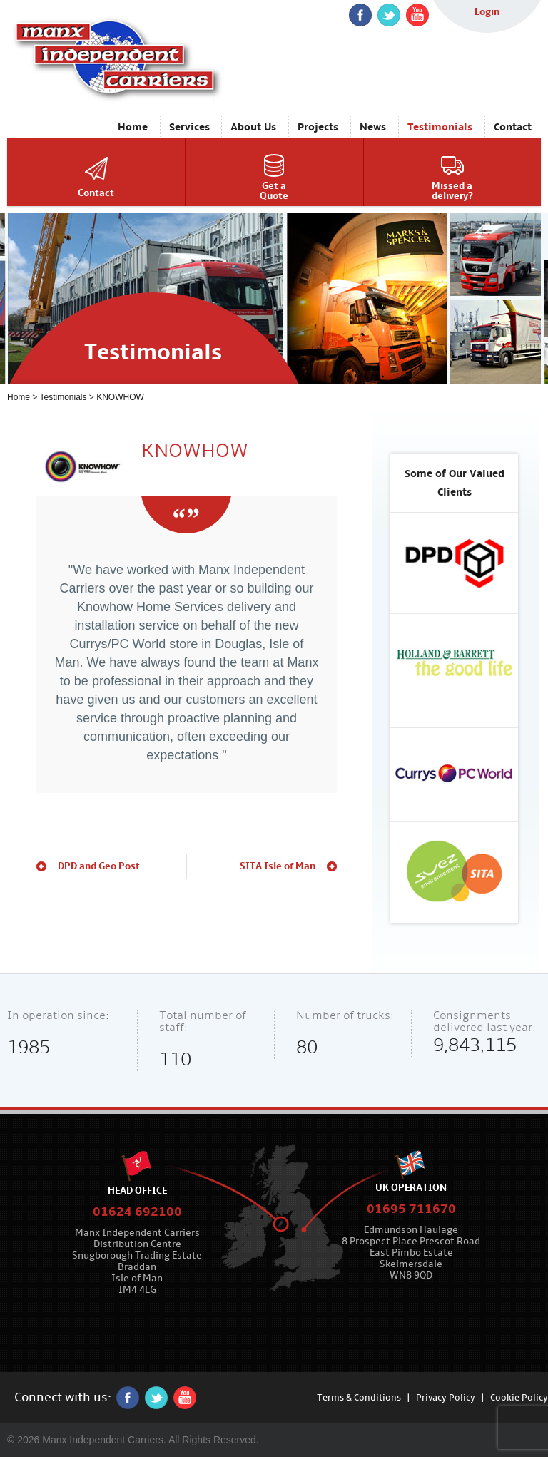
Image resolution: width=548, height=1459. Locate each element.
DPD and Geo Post (99, 866)
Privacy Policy (445, 1397)
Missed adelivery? (452, 191)
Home (18, 397)
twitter (388, 15)
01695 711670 (411, 1209)
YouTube (417, 15)
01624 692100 (137, 1211)
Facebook (360, 15)
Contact (96, 193)
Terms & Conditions (359, 1397)
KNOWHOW (120, 397)
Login (487, 12)
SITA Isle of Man (277, 866)
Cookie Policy (519, 1397)
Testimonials (62, 397)
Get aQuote (274, 191)
